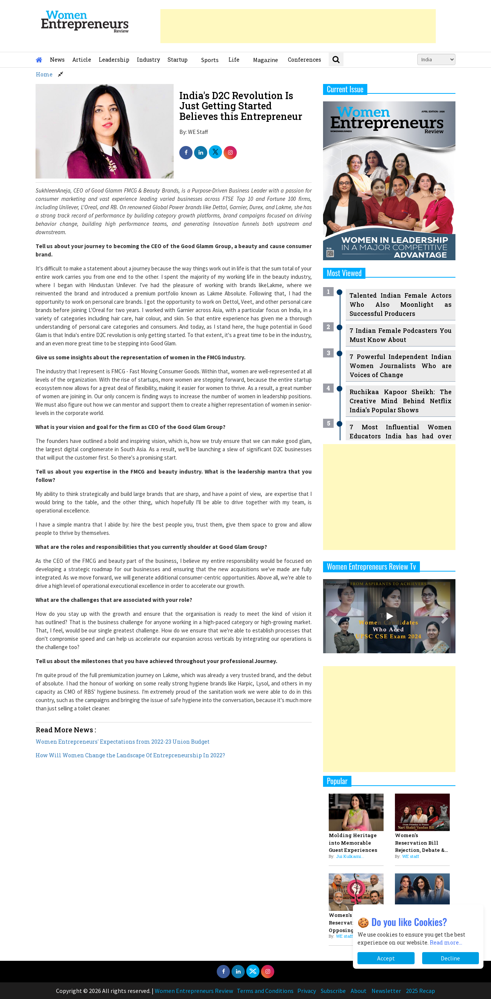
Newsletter (386, 990)
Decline (450, 958)
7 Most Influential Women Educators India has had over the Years (401, 436)
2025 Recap (420, 990)
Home (44, 74)
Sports (210, 60)
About (359, 990)
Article (81, 59)
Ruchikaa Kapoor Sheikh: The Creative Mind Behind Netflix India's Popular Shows (401, 401)
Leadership (114, 59)
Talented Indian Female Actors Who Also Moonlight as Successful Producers (401, 304)
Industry (148, 59)
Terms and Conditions (265, 990)
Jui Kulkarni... (350, 856)
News (57, 59)
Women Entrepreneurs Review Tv (371, 566)
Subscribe (333, 990)
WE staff (410, 856)
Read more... (446, 942)
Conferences (304, 59)
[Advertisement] (298, 26)
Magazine (265, 60)
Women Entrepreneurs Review (194, 990)
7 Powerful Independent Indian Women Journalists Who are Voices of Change (401, 366)
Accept (386, 958)
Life (233, 59)
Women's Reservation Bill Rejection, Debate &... (421, 843)
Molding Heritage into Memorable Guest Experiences (353, 843)
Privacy (306, 990)
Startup (178, 59)
